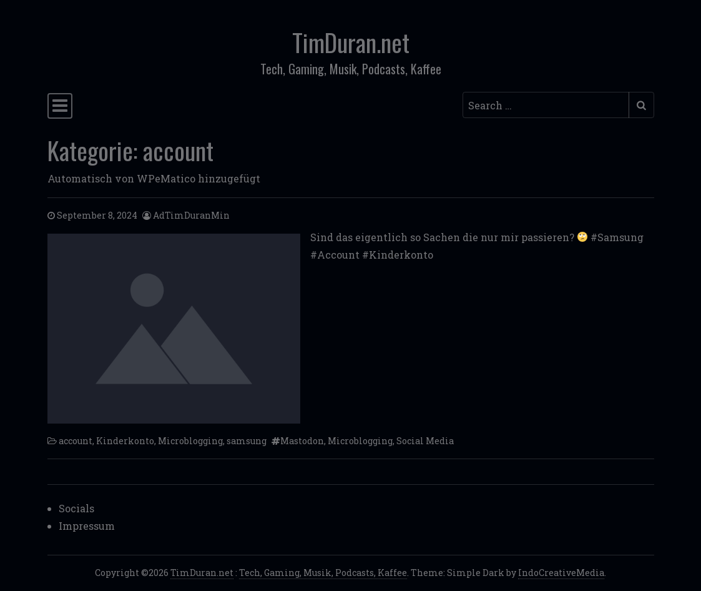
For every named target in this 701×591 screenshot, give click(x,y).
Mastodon (302, 441)
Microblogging (190, 441)
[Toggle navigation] (59, 106)
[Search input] (546, 105)
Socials (76, 508)
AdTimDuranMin (191, 215)
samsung (247, 441)
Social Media (425, 441)
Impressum (87, 525)
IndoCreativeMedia (561, 573)
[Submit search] (641, 105)
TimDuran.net (350, 42)
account (75, 441)
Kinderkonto (125, 441)
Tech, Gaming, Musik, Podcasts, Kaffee (323, 573)
